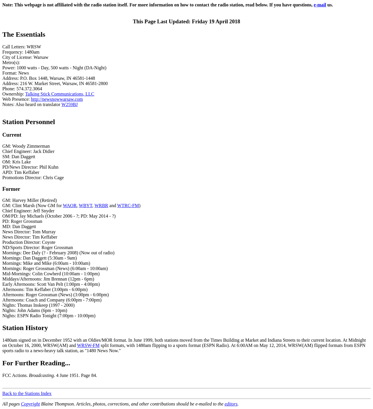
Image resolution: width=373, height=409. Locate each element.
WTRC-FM (128, 205)
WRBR (101, 205)
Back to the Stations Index (27, 393)
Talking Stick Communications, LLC (59, 93)
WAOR (70, 205)
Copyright (30, 403)
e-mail (320, 4)
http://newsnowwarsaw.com (57, 99)
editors (231, 403)
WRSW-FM (88, 345)
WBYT (85, 205)
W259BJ (69, 104)
